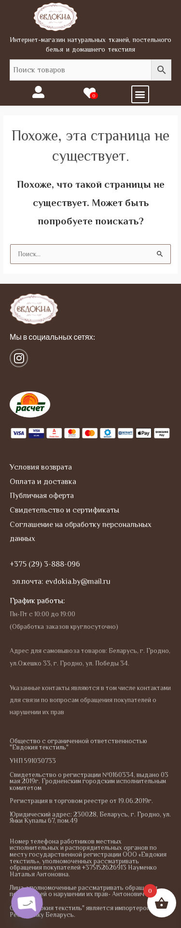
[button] (140, 94)
